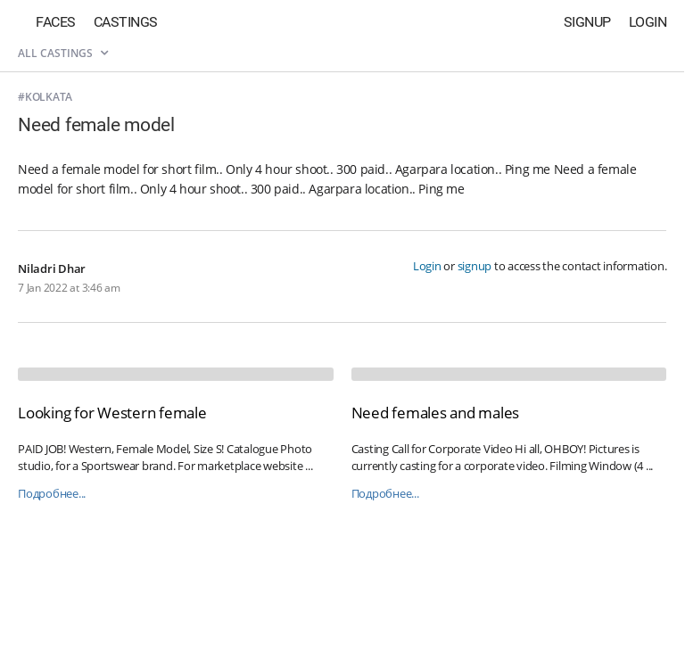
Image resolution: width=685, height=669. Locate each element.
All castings (63, 53)
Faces (56, 21)
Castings (126, 21)
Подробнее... (52, 493)
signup (475, 266)
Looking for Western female (112, 412)
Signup (587, 21)
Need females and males (435, 412)
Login (648, 21)
